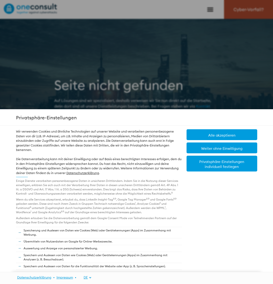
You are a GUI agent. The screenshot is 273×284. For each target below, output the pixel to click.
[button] (222, 134)
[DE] (85, 277)
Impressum (65, 277)
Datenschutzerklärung (82, 173)
